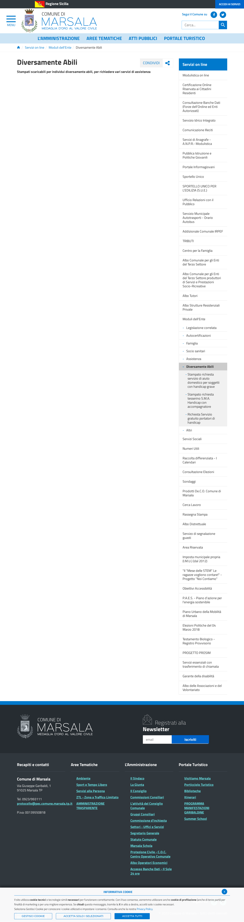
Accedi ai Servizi (229, 4)
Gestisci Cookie (33, 916)
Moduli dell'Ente (60, 47)
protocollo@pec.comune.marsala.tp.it (44, 803)
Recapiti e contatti (33, 764)
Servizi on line (34, 47)
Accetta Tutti (132, 916)
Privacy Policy (144, 909)
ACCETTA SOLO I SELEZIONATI (83, 916)
